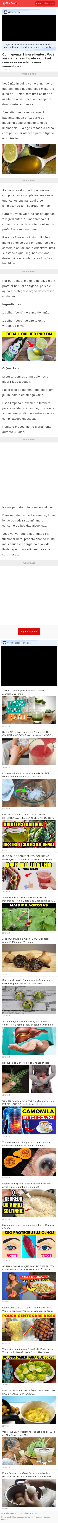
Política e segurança (18, 1517)
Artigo (38, 3)
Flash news (49, 3)
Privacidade (38, 1517)
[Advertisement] (29, 473)
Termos (30, 1517)
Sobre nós (5, 1517)
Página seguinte (29, 632)
